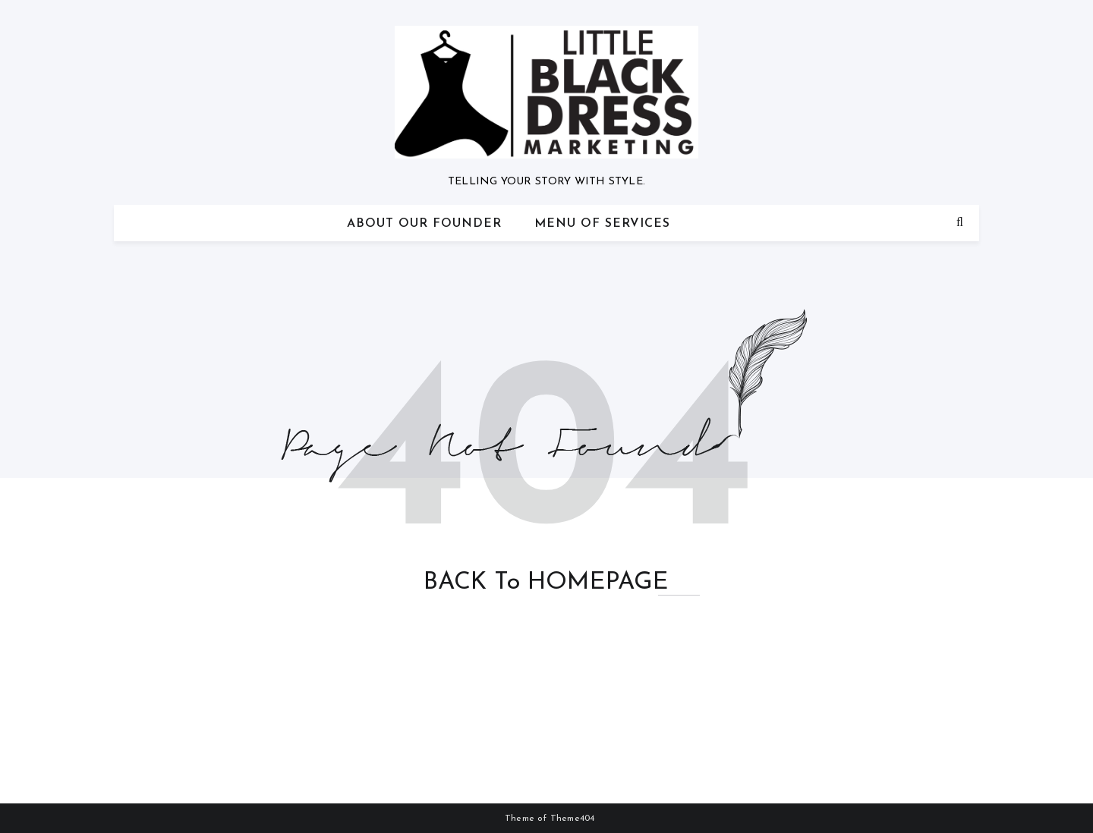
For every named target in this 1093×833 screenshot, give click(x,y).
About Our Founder (424, 224)
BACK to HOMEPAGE (546, 583)
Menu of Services (602, 224)
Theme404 (572, 818)
